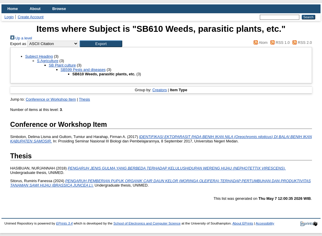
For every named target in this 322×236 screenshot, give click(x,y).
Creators (159, 90)
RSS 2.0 (301, 42)
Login (9, 17)
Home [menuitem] (12, 8)
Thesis (84, 99)
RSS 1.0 (279, 42)
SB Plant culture (62, 65)
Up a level (21, 38)
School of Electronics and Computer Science (147, 223)
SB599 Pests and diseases (83, 69)
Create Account (31, 17)
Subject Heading (39, 56)
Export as (18, 43)
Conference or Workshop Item (51, 99)
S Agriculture (48, 61)
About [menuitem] (35, 8)
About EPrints (242, 223)
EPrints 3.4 (64, 223)
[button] (101, 43)
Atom (259, 42)
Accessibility (265, 223)
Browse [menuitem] (59, 8)
